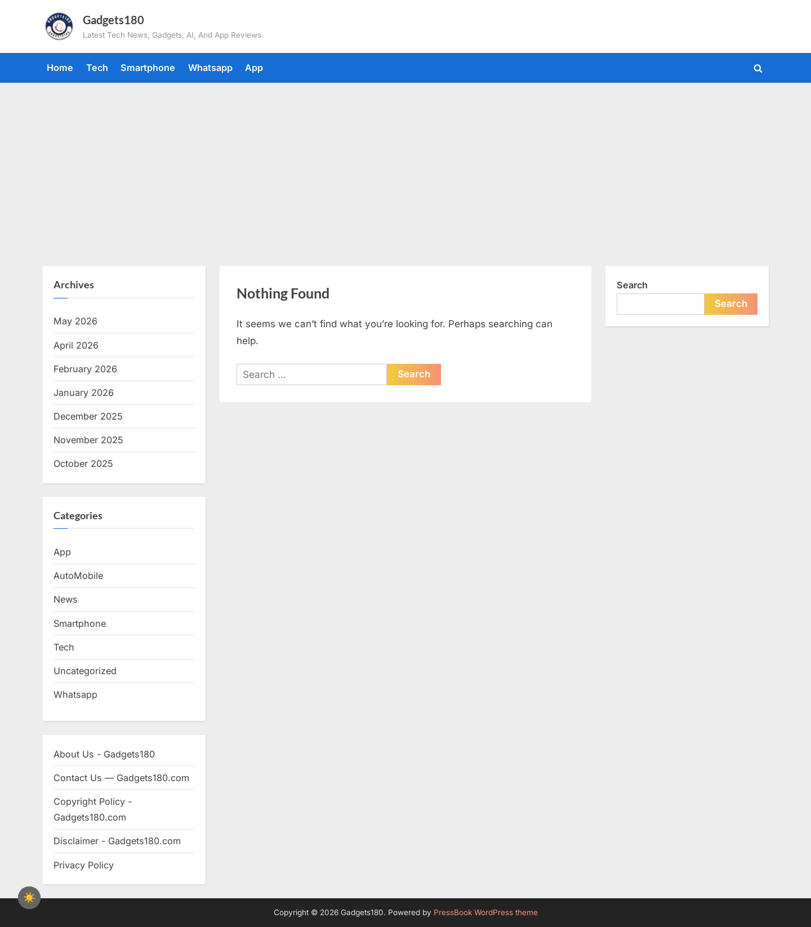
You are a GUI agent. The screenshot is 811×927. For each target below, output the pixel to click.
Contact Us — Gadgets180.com (121, 777)
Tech (97, 67)
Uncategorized (85, 670)
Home (60, 67)
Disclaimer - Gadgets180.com (117, 840)
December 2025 (88, 416)
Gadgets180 (113, 19)
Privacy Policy (84, 865)
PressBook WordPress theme (486, 912)
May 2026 (75, 321)
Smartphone (148, 67)
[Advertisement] (405, 167)
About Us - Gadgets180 (104, 754)
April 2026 (76, 345)
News (66, 599)
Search (632, 285)
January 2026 (84, 392)
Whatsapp (210, 67)
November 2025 (88, 439)
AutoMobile (78, 575)
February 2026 (85, 369)
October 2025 (83, 463)
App (254, 67)
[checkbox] (29, 897)
